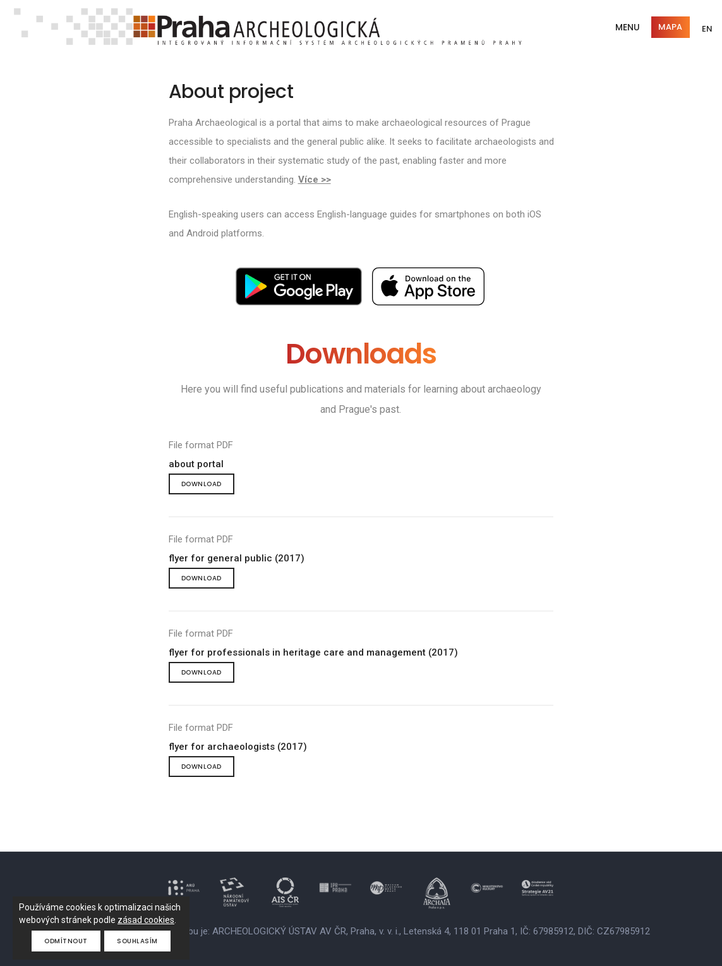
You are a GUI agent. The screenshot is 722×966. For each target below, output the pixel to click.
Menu (627, 27)
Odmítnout (66, 941)
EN (707, 29)
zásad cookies (145, 920)
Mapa (670, 27)
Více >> (314, 179)
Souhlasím (137, 941)
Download (201, 484)
